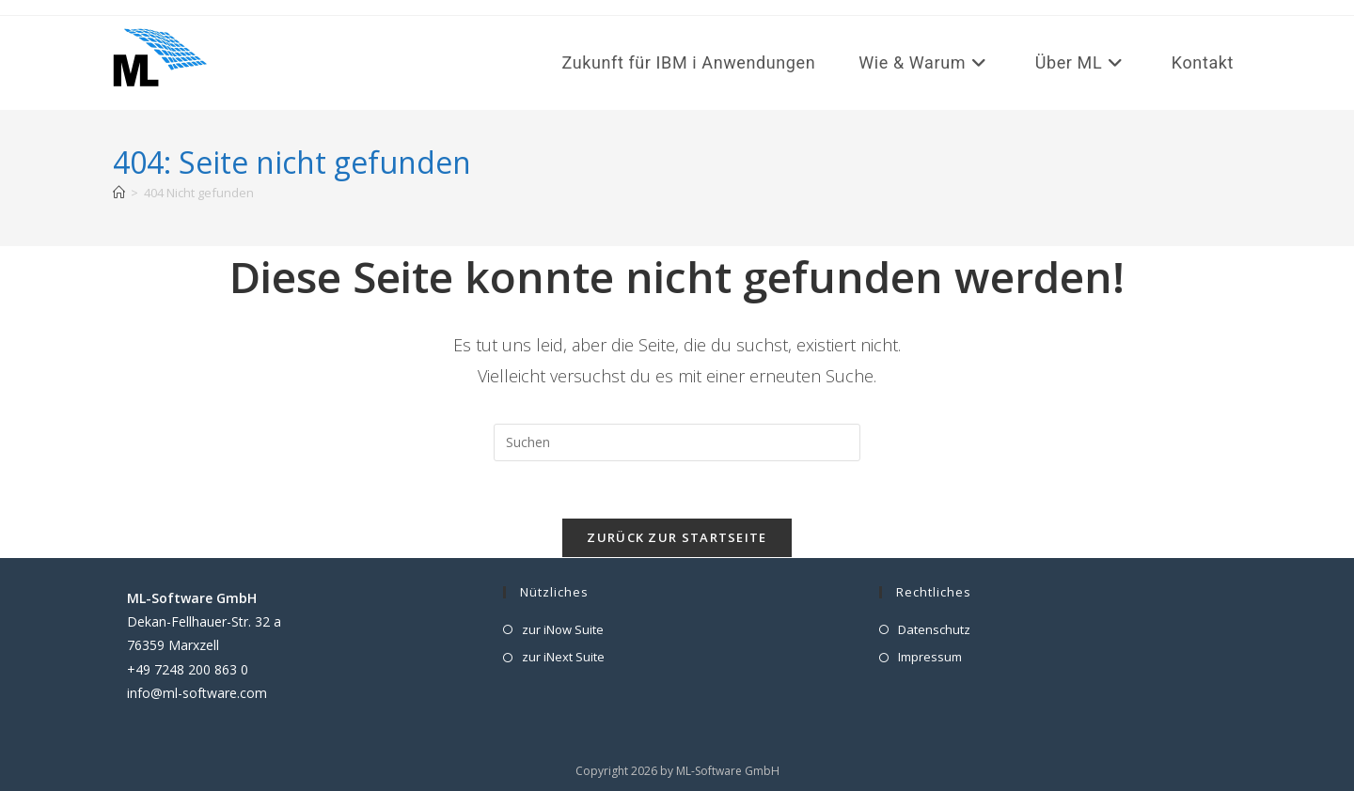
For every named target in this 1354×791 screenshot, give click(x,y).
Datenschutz (934, 629)
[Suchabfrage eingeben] (677, 442)
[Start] (119, 192)
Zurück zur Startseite (676, 537)
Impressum (930, 656)
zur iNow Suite (563, 629)
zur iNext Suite (563, 656)
